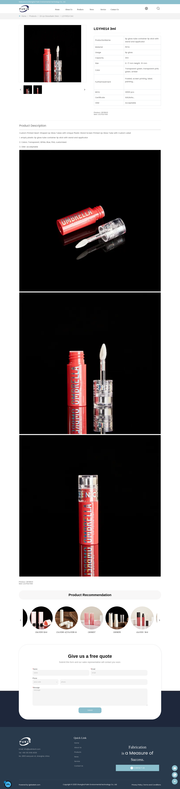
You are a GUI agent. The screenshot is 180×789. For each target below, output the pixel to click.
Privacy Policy (137, 784)
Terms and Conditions (152, 784)
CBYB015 (104, 112)
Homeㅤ (24, 16)
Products (33, 16)
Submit (90, 710)
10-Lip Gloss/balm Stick (49, 16)
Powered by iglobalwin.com (29, 784)
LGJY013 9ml (103, 114)
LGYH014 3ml (67, 16)
